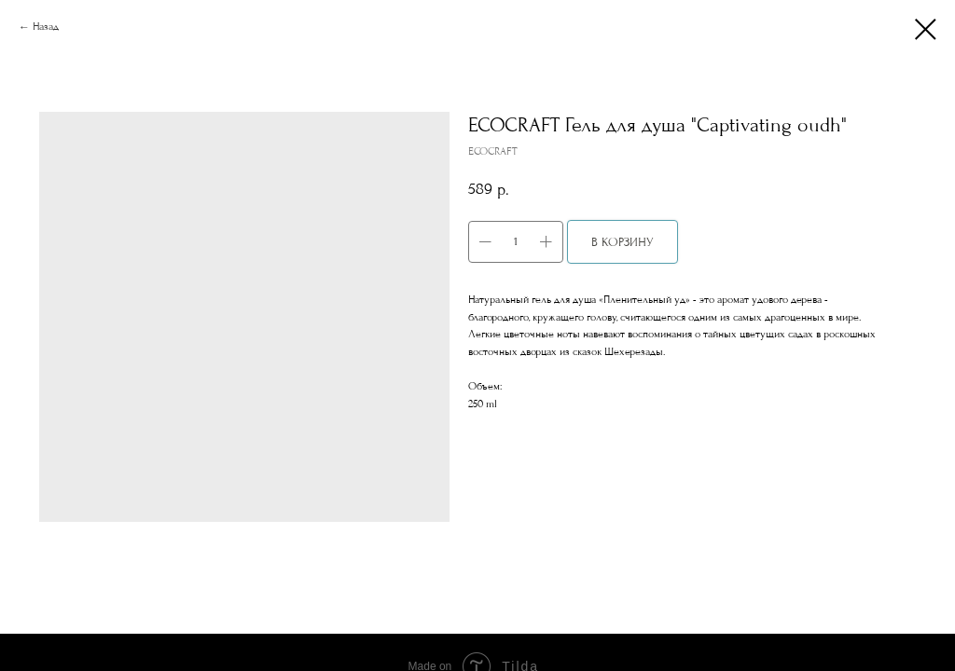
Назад (46, 27)
